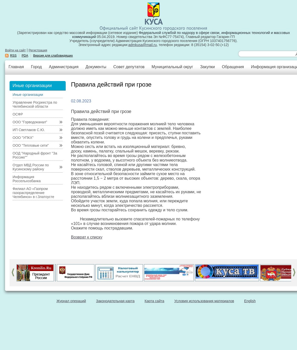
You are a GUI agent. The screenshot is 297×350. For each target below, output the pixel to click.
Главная (16, 67)
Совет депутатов (128, 67)
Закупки (207, 67)
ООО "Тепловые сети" (31, 145)
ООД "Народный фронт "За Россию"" (35, 155)
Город (36, 67)
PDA (25, 55)
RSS (13, 55)
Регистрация (38, 50)
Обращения (233, 67)
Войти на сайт (15, 50)
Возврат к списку (86, 237)
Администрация (64, 67)
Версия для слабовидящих (53, 55)
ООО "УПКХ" (23, 138)
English (250, 301)
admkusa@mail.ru (142, 45)
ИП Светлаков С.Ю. (29, 130)
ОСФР (18, 114)
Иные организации (28, 95)
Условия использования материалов (204, 301)
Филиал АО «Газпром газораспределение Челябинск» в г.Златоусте (33, 193)
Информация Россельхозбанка (27, 179)
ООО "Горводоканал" (30, 122)
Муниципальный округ (172, 67)
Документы (96, 67)
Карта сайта (154, 301)
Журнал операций (71, 301)
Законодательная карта (115, 301)
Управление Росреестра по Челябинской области (35, 104)
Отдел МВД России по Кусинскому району (31, 167)
